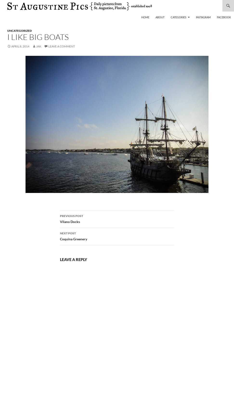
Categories (178, 17)
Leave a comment (61, 46)
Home (145, 17)
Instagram (203, 17)
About (160, 17)
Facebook (224, 17)
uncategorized (19, 30)
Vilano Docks (117, 218)
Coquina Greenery (117, 235)
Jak (38, 46)
